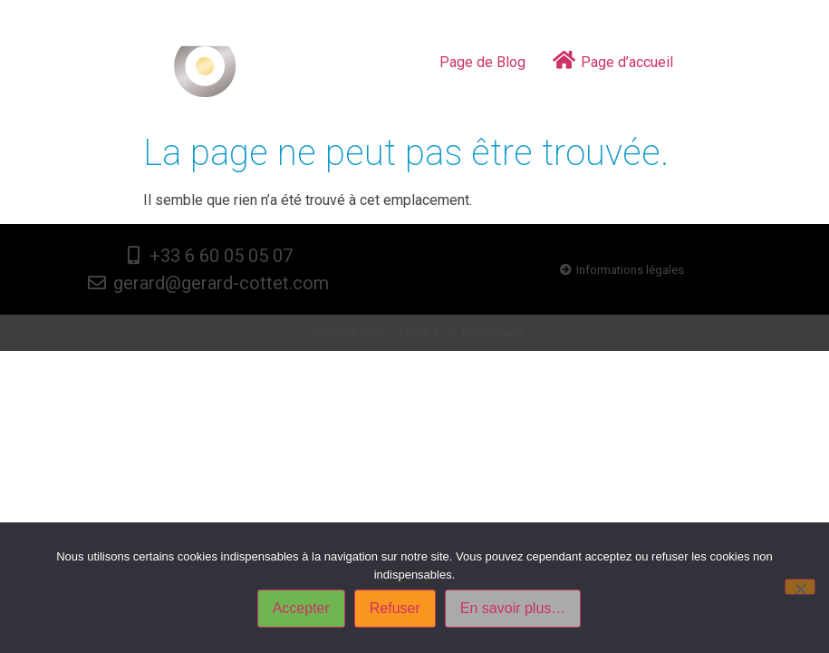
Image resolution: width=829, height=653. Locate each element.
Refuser (395, 608)
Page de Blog (482, 62)
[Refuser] (800, 587)
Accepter (301, 608)
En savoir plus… (513, 608)
